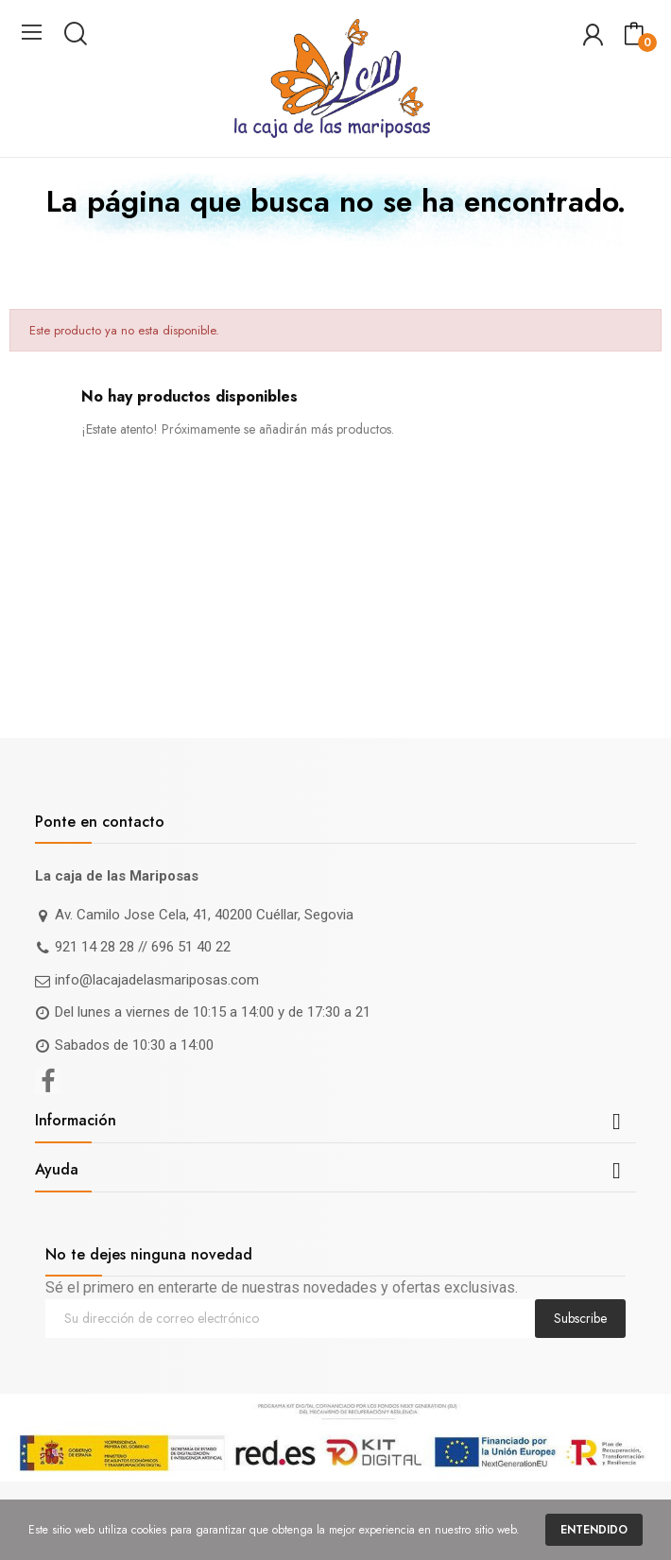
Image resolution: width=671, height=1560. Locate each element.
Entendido (594, 1529)
